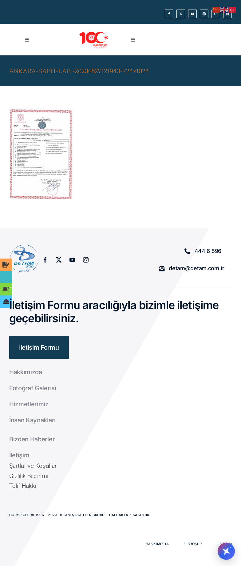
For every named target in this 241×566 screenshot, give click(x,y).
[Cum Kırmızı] (94, 33)
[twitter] (180, 14)
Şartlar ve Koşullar (33, 465)
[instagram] (204, 14)
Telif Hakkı (22, 485)
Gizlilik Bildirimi (28, 476)
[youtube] (192, 14)
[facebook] (169, 14)
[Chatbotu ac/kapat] (226, 551)
